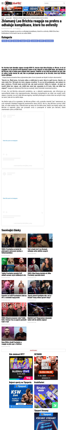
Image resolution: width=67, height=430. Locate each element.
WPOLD (19, 28)
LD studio (56, 427)
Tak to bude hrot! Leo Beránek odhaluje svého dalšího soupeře (33, 248)
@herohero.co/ (18, 399)
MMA (10, 41)
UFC (7, 243)
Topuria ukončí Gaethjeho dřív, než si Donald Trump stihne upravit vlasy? (54, 270)
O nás (22, 416)
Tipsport (24, 41)
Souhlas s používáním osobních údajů (41, 427)
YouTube (50, 405)
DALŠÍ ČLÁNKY (33, 300)
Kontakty (45, 413)
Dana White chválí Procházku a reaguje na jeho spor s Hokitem (55, 291)
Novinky (7, 18)
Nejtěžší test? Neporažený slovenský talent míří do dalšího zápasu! (31, 292)
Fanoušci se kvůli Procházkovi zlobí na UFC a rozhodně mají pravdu (33, 270)
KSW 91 (44, 41)
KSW (11, 18)
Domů (3, 18)
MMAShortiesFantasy (40, 416)
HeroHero (28, 416)
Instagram (40, 405)
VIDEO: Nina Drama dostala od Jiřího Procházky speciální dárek (11, 270)
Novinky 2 (16, 41)
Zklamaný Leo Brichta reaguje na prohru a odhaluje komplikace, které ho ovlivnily (30, 18)
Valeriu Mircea (52, 41)
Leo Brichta (36, 41)
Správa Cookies (28, 427)
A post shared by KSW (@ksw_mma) (23, 165)
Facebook (28, 405)
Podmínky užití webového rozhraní (16, 427)
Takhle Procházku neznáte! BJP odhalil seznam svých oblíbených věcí (55, 249)
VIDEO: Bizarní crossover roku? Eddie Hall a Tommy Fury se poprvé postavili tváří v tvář (12, 292)
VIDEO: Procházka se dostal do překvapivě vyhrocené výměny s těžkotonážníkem (12, 249)
